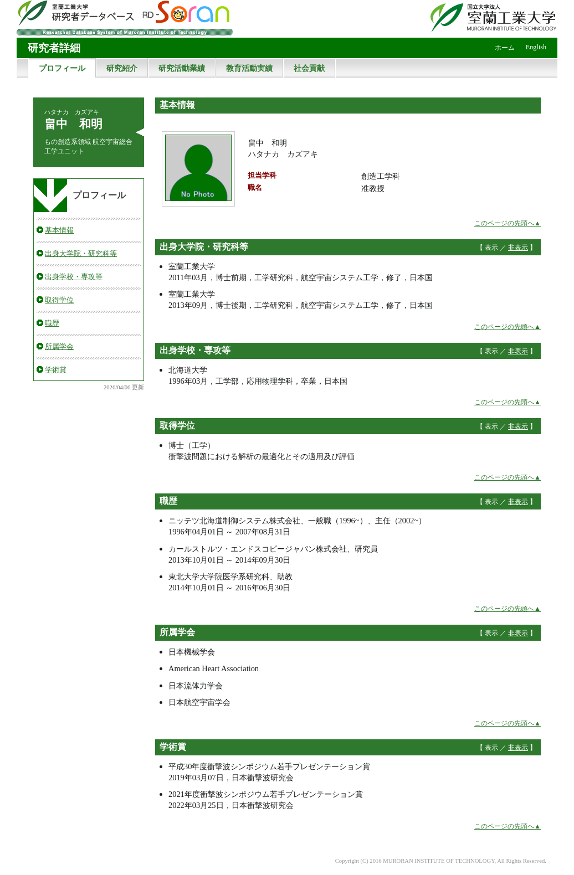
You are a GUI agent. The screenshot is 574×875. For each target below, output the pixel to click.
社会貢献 (309, 68)
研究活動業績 (181, 68)
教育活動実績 (249, 68)
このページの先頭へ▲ (507, 223)
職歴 (52, 323)
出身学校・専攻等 (73, 276)
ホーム (505, 48)
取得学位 (59, 300)
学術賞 (55, 370)
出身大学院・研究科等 (81, 253)
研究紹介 (121, 68)
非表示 (518, 247)
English (536, 47)
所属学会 (59, 346)
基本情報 (59, 230)
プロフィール (62, 68)
